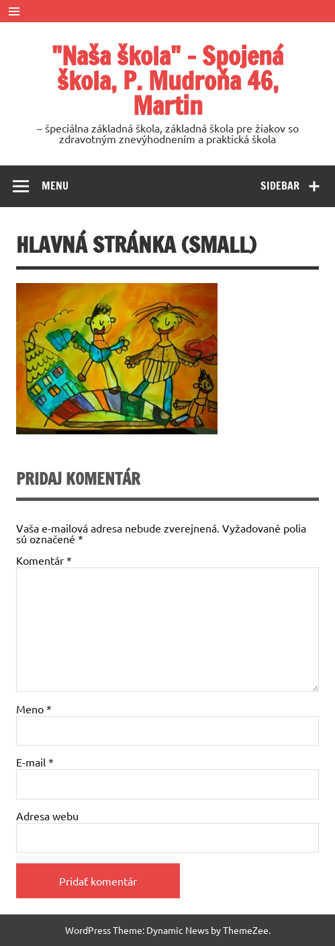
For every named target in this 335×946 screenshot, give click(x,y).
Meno (34, 708)
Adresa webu (47, 815)
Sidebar (279, 185)
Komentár (44, 560)
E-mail (35, 761)
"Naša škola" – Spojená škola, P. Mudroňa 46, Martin (167, 80)
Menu (55, 185)
